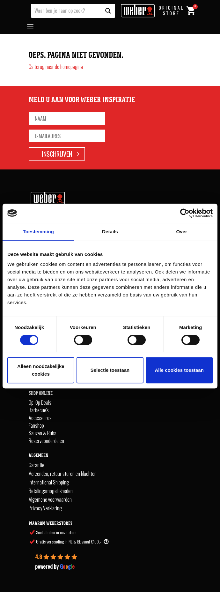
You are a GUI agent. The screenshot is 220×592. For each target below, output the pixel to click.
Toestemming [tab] (38, 231)
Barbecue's (39, 410)
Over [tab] (181, 231)
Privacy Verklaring (45, 508)
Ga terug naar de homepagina (56, 67)
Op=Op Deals (40, 402)
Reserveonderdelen (46, 441)
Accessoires (40, 418)
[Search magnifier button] (108, 11)
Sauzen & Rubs (42, 433)
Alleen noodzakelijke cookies (40, 370)
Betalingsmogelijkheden (51, 491)
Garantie (36, 465)
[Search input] (66, 10)
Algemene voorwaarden (50, 499)
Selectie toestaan (110, 370)
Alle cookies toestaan (179, 370)
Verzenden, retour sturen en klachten (63, 473)
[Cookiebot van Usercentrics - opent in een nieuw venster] (185, 213)
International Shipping (49, 482)
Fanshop (36, 425)
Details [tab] (110, 231)
